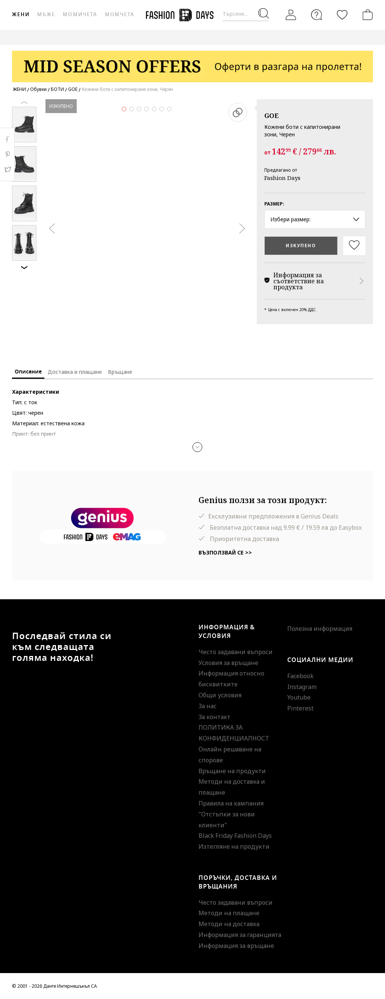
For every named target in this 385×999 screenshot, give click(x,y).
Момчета (120, 14)
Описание (28, 372)
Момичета (80, 14)
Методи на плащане (229, 913)
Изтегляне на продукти (234, 846)
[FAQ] (316, 14)
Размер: (274, 204)
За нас (208, 706)
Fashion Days (282, 177)
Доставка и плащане (75, 371)
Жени (21, 14)
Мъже (46, 14)
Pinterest (300, 708)
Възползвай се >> (225, 552)
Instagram (302, 687)
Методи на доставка (229, 924)
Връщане (120, 371)
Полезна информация (319, 628)
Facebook (300, 676)
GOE (271, 115)
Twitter (7, 169)
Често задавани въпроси (236, 652)
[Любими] (342, 14)
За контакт (214, 717)
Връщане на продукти (232, 771)
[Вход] (291, 15)
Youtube (299, 697)
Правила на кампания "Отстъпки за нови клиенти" (231, 814)
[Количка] (366, 14)
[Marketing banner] (192, 62)
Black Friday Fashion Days (235, 835)
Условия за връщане (228, 663)
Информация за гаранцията (240, 935)
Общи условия (220, 695)
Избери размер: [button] (314, 219)
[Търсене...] (246, 14)
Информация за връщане (236, 946)
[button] (197, 447)
